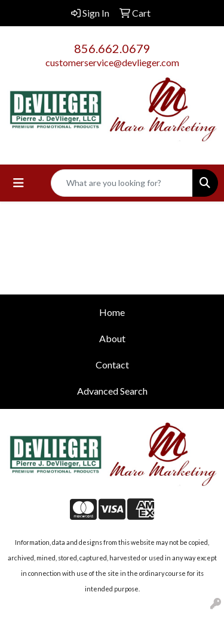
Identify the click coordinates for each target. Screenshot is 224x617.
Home (112, 312)
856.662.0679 (112, 48)
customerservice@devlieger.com (112, 62)
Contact (112, 364)
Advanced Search (112, 390)
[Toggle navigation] (18, 182)
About (112, 338)
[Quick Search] (122, 183)
